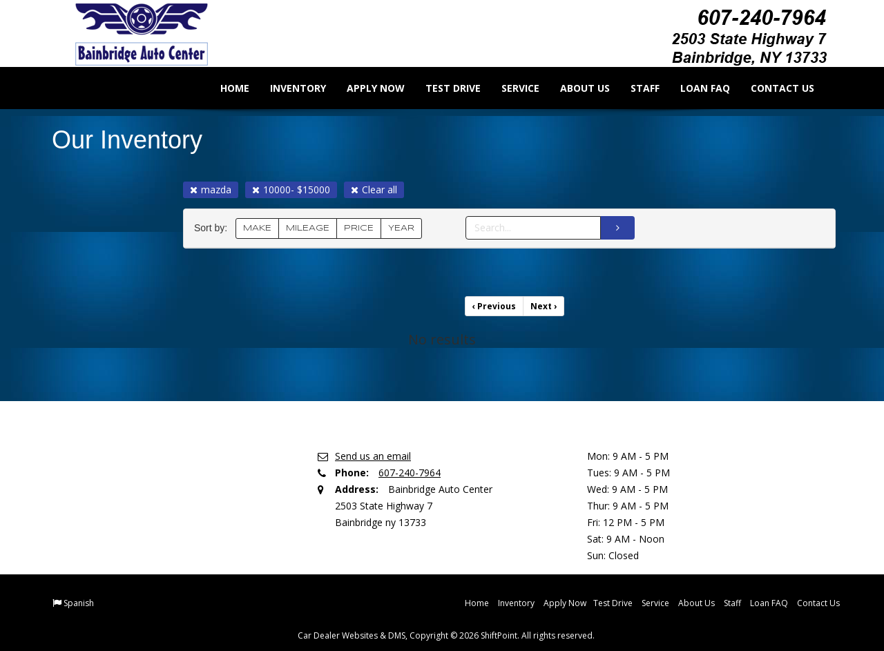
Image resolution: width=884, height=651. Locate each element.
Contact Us (773, 88)
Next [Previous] (543, 306)
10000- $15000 (291, 189)
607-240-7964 (409, 472)
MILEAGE (307, 228)
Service (511, 88)
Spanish (79, 603)
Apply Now (366, 88)
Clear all (374, 189)
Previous (494, 306)
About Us (575, 88)
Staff (635, 88)
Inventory (288, 88)
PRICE (359, 228)
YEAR (401, 228)
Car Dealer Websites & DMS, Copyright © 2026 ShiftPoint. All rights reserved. (446, 635)
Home (225, 88)
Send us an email (373, 456)
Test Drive (443, 88)
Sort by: (213, 228)
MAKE (257, 228)
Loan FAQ (695, 88)
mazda (210, 189)
